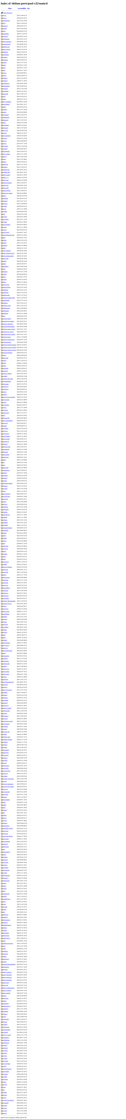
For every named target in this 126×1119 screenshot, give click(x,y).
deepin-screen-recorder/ (9, 347)
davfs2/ (5, 138)
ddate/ (4, 240)
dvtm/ (4, 1066)
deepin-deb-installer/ (9, 326)
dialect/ (5, 473)
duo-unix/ (5, 998)
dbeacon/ (5, 164)
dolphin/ (5, 742)
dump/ (5, 962)
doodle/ (5, 747)
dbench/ (5, 167)
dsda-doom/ (6, 880)
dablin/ (5, 28)
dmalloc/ (5, 658)
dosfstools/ (6, 765)
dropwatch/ (6, 870)
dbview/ (5, 203)
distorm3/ (5, 609)
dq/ (4, 813)
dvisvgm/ (5, 1061)
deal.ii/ (5, 274)
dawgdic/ (5, 146)
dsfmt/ (5, 888)
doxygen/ (5, 794)
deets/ (4, 355)
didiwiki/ (5, 507)
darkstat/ (5, 88)
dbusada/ (5, 198)
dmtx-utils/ (6, 674)
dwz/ (4, 1087)
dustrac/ (5, 1014)
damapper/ (6, 54)
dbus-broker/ (6, 175)
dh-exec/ (5, 431)
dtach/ (4, 909)
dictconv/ (5, 499)
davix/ (5, 141)
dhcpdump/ (6, 449)
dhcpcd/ (5, 444)
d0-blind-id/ (6, 20)
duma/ (5, 956)
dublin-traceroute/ (8, 943)
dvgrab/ (5, 1045)
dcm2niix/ (6, 219)
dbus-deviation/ (7, 183)
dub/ (4, 941)
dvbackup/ (6, 1019)
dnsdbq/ (5, 692)
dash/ (4, 107)
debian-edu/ (6, 295)
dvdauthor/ (6, 1037)
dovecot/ (5, 789)
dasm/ (4, 112)
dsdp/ (4, 886)
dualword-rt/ (6, 938)
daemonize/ (6, 39)
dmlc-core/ (6, 669)
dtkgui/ (5, 928)
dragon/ (5, 823)
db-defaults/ (6, 151)
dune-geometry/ (7, 977)
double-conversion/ (8, 779)
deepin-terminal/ (7, 352)
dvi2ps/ (5, 1053)
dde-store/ (6, 258)
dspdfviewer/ (6, 899)
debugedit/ (6, 311)
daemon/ (5, 36)
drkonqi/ (5, 860)
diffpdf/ (5, 517)
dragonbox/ (6, 826)
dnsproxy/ (6, 705)
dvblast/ (5, 1024)
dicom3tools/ (6, 494)
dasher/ (5, 109)
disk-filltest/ (6, 588)
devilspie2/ (6, 405)
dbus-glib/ (6, 188)
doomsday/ (6, 750)
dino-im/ (5, 548)
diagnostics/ (6, 470)
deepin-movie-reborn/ (9, 334)
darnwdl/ (5, 94)
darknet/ (5, 81)
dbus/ (4, 196)
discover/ (5, 585)
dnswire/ (5, 718)
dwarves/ (5, 1074)
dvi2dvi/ (5, 1050)
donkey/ (5, 745)
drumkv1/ (5, 878)
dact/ (4, 31)
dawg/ (4, 143)
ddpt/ (4, 264)
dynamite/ (6, 1103)
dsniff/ (5, 896)
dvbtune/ (5, 1032)
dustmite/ (5, 1011)
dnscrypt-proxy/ (7, 690)
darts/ (4, 99)
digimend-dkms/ (7, 528)
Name (9, 8)
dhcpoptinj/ (6, 454)
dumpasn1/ (6, 967)
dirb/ (4, 559)
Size (28, 8)
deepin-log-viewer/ (8, 332)
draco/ (5, 818)
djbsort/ (5, 619)
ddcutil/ (5, 245)
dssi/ (4, 901)
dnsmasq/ (5, 700)
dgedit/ (5, 426)
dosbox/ (5, 758)
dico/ (4, 491)
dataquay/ (5, 120)
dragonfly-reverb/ (8, 828)
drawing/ (5, 833)
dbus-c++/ (6, 177)
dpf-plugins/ (6, 799)
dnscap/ (5, 687)
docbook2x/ (6, 724)
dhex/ (4, 460)
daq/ (4, 67)
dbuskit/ (5, 201)
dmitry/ (5, 666)
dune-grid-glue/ (7, 980)
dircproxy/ (6, 562)
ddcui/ (5, 243)
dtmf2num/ (6, 935)
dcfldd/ (5, 211)
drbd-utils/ (6, 846)
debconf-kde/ (6, 287)
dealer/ (5, 279)
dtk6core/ (5, 914)
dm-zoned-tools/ (7, 650)
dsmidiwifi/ (6, 894)
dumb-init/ (6, 959)
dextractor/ (6, 413)
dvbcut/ (5, 1022)
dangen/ (5, 57)
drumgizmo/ (6, 875)
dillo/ (4, 535)
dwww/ (5, 1084)
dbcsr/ (4, 162)
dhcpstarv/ (6, 457)
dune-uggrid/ (6, 993)
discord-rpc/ (6, 577)
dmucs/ (5, 677)
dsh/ (4, 891)
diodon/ (5, 554)
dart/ (4, 96)
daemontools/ (7, 44)
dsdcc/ (5, 883)
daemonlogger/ (7, 41)
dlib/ (4, 635)
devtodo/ (5, 410)
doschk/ (5, 760)
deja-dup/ (5, 358)
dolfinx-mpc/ (6, 737)
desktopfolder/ (7, 381)
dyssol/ (5, 1111)
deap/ (4, 282)
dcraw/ (5, 230)
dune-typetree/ (7, 990)
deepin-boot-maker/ (8, 321)
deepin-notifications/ (9, 339)
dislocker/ (6, 596)
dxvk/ (4, 1097)
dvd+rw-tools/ (7, 1035)
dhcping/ (5, 452)
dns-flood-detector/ (8, 682)
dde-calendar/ (7, 250)
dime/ (4, 541)
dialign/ (5, 478)
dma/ (4, 653)
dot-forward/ (6, 771)
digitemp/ (5, 530)
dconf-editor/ (6, 224)
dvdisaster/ (6, 1043)
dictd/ (4, 501)
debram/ (5, 303)
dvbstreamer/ (6, 1029)
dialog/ (5, 481)
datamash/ (6, 115)
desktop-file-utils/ (8, 379)
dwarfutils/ (6, 1071)
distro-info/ (6, 611)
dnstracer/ (6, 716)
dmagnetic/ (6, 656)
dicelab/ (5, 488)
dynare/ (5, 1105)
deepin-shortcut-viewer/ (9, 350)
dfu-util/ (5, 423)
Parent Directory (7, 13)
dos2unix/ (6, 755)
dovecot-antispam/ (8, 784)
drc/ (4, 849)
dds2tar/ (5, 271)
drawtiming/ (6, 841)
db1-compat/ (6, 154)
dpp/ (4, 807)
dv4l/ (4, 1016)
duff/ (4, 948)
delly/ (4, 363)
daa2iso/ (5, 26)
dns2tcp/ (5, 684)
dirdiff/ (5, 564)
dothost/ (5, 776)
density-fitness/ (7, 373)
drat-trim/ (5, 831)
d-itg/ (4, 15)
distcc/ (5, 606)
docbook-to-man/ (8, 721)
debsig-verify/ (7, 305)
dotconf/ (5, 773)
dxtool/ (5, 1095)
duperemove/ (6, 1006)
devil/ (4, 402)
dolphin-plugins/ (7, 739)
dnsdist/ (5, 695)
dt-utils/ (5, 907)
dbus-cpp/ (6, 180)
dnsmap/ (5, 697)
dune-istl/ (5, 985)
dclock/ (5, 216)
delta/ (4, 365)
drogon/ (5, 865)
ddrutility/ (6, 266)
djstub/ (5, 622)
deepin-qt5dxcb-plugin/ (9, 345)
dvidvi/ (5, 1056)
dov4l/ (5, 781)
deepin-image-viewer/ (9, 329)
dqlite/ (5, 815)
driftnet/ (5, 857)
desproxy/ (6, 386)
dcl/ (4, 214)
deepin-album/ (7, 318)
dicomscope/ (6, 496)
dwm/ (4, 1082)
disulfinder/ (6, 614)
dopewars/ (6, 752)
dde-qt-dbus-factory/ (9, 253)
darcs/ (4, 73)
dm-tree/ (5, 648)
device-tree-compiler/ (9, 397)
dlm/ (4, 637)
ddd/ (4, 248)
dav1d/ (5, 133)
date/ (4, 122)
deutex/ (5, 394)
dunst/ (4, 995)
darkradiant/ (6, 86)
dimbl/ (5, 538)
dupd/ (4, 1001)
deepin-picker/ (7, 342)
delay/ (4, 360)
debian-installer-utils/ (9, 298)
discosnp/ (5, 580)
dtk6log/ (5, 917)
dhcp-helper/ (6, 436)
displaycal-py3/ (7, 603)
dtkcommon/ (6, 920)
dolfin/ (5, 734)
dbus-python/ (6, 190)
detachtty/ (6, 389)
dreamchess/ (6, 852)
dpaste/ (5, 797)
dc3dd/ (5, 206)
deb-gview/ (6, 284)
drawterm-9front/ (8, 836)
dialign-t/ (5, 475)
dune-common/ (7, 972)
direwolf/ (5, 572)
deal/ (4, 277)
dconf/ (5, 227)
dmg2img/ (6, 661)
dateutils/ (5, 128)
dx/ (4, 1090)
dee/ (4, 316)
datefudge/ (6, 125)
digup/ (5, 533)
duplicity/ (5, 1009)
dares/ (4, 75)
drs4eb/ (5, 873)
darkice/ (5, 78)
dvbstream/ (6, 1027)
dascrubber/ (6, 104)
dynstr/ (5, 1108)
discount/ (5, 582)
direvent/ (5, 569)
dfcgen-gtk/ (6, 418)
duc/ (4, 946)
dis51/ (4, 575)
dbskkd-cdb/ (6, 172)
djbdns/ (5, 616)
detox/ (5, 392)
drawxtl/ (5, 844)
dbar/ (4, 159)
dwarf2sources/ (7, 1069)
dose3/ (5, 763)
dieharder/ (6, 509)
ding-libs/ (5, 546)
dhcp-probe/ (6, 439)
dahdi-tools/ (6, 47)
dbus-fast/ (6, 185)
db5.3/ (5, 156)
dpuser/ (5, 810)
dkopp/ (5, 630)
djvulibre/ (5, 627)
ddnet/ (5, 261)
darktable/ (6, 91)
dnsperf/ (5, 703)
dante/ (4, 62)
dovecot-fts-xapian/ (8, 786)
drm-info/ (5, 862)
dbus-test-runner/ (8, 193)
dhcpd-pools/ (6, 447)
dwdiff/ (5, 1077)
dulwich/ (5, 954)
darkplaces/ (6, 83)
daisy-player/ (6, 49)
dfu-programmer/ (8, 420)
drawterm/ (6, 839)
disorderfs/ (6, 598)
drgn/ (4, 854)
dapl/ (4, 65)
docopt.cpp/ (6, 731)
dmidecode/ (6, 663)
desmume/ (6, 384)
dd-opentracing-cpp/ (8, 235)
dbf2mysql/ (6, 169)
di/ (4, 462)
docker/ (5, 729)
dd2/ (4, 237)
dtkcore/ (5, 922)
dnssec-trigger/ (7, 708)
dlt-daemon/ (6, 643)
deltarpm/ (5, 368)
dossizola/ (6, 768)
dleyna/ (5, 632)
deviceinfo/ (6, 399)
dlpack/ (5, 640)
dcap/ (4, 209)
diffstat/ (5, 520)
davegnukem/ (7, 135)
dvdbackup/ (6, 1040)
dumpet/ (5, 969)
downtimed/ (6, 792)
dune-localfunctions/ (9, 988)
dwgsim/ (5, 1079)
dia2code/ (5, 467)
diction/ (5, 504)
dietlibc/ (5, 512)
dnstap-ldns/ (6, 711)
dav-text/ (5, 130)
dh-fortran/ (6, 433)
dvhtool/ (5, 1048)
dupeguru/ (6, 1003)
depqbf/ (5, 376)
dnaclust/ (5, 679)
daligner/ (5, 52)
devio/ (5, 407)
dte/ (4, 912)
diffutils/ (5, 522)
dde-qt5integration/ (8, 256)
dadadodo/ (6, 34)
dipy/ (4, 556)
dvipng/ (5, 1058)
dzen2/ (5, 1113)
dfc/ (4, 415)
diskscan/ (5, 590)
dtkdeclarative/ (7, 925)
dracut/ (5, 820)
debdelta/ (5, 290)
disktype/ (5, 593)
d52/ (4, 23)
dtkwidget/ (6, 933)
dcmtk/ (5, 222)
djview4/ (5, 624)
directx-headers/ (7, 567)
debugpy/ (5, 313)
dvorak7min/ (6, 1063)
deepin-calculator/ (8, 324)
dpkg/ (4, 805)
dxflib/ (5, 1092)
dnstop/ (5, 713)
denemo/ (5, 371)
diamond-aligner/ (8, 483)
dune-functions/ (7, 975)
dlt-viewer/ (6, 645)
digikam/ (5, 525)
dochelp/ (5, 726)
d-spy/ (5, 18)
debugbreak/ (6, 308)
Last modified (22, 8)
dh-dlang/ (5, 428)
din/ (4, 543)
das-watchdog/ (7, 101)
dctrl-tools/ (6, 232)
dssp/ (4, 904)
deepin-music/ (7, 337)
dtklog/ (5, 930)
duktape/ (5, 951)
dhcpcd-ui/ (6, 441)
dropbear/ (5, 867)
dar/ (4, 70)
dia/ (4, 465)
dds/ (4, 269)
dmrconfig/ (6, 671)
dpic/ (4, 802)
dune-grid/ (6, 982)
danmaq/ (5, 60)
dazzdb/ (5, 149)
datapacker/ (6, 117)
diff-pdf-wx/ (6, 514)
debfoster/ (6, 292)
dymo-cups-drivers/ (8, 1100)
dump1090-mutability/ (9, 964)
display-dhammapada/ (9, 601)
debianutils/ (6, 300)
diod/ (4, 551)
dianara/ (5, 486)
